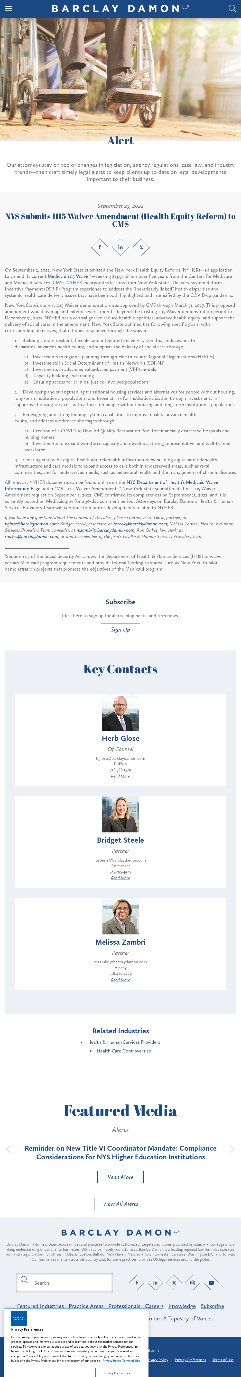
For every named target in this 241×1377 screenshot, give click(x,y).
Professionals (124, 1305)
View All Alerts (120, 1203)
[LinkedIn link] (120, 247)
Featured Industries (40, 1305)
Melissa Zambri (120, 942)
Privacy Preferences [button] (190, 1360)
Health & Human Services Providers (123, 1042)
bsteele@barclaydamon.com (140, 524)
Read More (120, 776)
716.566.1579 (120, 769)
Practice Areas (86, 1305)
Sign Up (120, 629)
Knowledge (182, 1305)
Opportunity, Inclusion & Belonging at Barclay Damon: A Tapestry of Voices (121, 1318)
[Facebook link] (100, 247)
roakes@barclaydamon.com (31, 536)
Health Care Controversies (124, 1051)
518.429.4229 (121, 973)
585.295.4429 (120, 871)
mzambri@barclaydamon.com (105, 530)
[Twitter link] (141, 247)
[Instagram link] (192, 1282)
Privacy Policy (157, 1360)
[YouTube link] (211, 1282)
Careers (154, 1305)
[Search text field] (70, 1282)
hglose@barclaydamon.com (31, 524)
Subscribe (212, 1305)
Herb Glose (120, 738)
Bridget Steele (120, 840)
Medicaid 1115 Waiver (69, 276)
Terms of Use (223, 1360)
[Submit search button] (23, 1279)
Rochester (120, 865)
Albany (121, 967)
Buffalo (120, 764)
